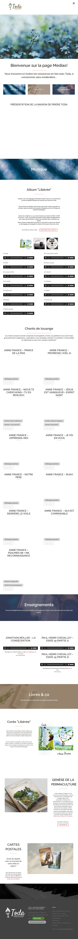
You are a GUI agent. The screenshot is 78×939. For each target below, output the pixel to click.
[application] (18, 257)
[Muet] (28, 258)
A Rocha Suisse (56, 918)
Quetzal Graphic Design (66, 929)
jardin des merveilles (13, 879)
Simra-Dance (55, 920)
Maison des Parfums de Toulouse (62, 816)
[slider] (16, 257)
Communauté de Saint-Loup (60, 916)
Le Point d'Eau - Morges (59, 913)
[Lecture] (5, 258)
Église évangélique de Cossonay (61, 911)
